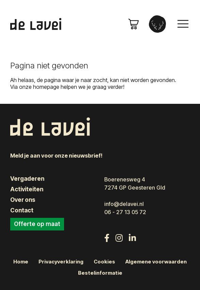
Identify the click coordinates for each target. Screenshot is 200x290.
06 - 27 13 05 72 (125, 212)
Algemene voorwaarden (156, 262)
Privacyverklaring (61, 262)
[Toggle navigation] (183, 24)
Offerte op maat (37, 224)
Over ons (22, 199)
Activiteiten (26, 189)
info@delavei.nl (124, 203)
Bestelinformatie (100, 273)
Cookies (104, 262)
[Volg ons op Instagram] (119, 238)
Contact (21, 210)
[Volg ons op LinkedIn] (132, 238)
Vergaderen (27, 178)
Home (20, 262)
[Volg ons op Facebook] (106, 238)
